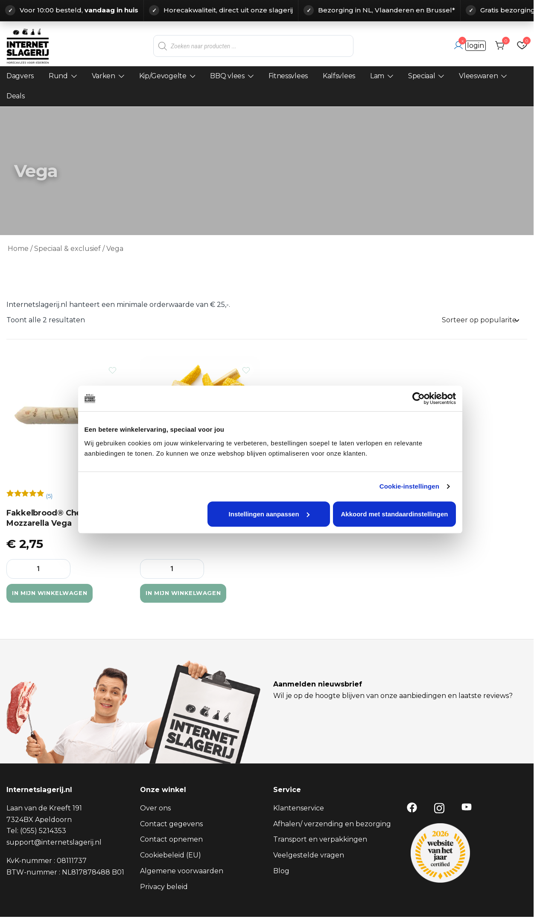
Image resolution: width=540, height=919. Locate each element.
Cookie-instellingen (411, 497)
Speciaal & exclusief (67, 248)
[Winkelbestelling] (480, 320)
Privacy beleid (164, 888)
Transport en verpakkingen (320, 840)
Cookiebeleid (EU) (170, 856)
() (49, 496)
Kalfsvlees (339, 76)
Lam (377, 76)
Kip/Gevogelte (163, 76)
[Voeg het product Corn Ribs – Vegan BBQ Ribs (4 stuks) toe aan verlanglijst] (246, 370)
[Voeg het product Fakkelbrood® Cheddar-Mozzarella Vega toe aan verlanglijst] (112, 370)
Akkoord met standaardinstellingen (396, 525)
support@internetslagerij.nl (54, 843)
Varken (103, 76)
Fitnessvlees (288, 76)
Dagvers (20, 76)
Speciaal (421, 76)
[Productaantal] (38, 569)
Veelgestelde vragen (308, 856)
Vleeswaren (478, 76)
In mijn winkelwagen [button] (63, 594)
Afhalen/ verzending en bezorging (332, 825)
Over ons (155, 809)
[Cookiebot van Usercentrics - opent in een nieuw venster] (420, 409)
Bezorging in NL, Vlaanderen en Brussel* (386, 10)
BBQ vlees (227, 76)
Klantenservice (298, 809)
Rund (58, 76)
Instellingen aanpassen (269, 525)
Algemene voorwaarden (181, 872)
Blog (281, 872)
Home (18, 248)
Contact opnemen (171, 840)
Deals (15, 96)
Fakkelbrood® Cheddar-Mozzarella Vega (54, 518)
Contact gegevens (171, 825)
